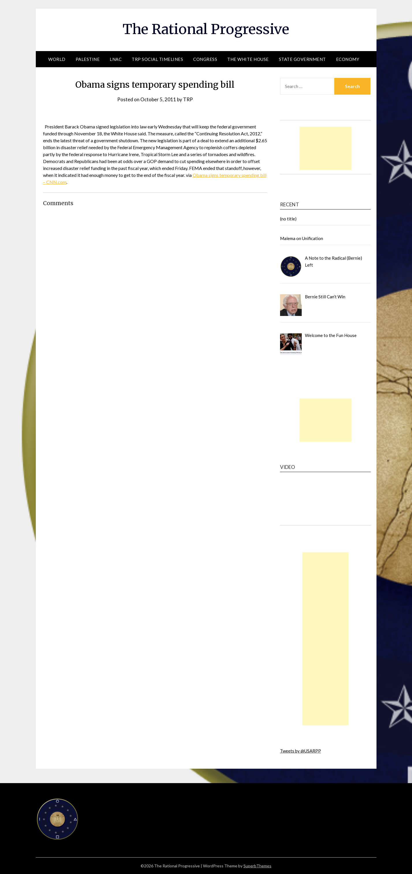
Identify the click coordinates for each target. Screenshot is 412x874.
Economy (347, 59)
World (57, 59)
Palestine (88, 59)
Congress (205, 59)
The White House (248, 59)
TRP (188, 99)
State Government (302, 59)
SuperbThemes (257, 865)
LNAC (116, 59)
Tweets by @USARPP (300, 750)
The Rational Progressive (206, 29)
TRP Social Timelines (157, 59)
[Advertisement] (325, 148)
